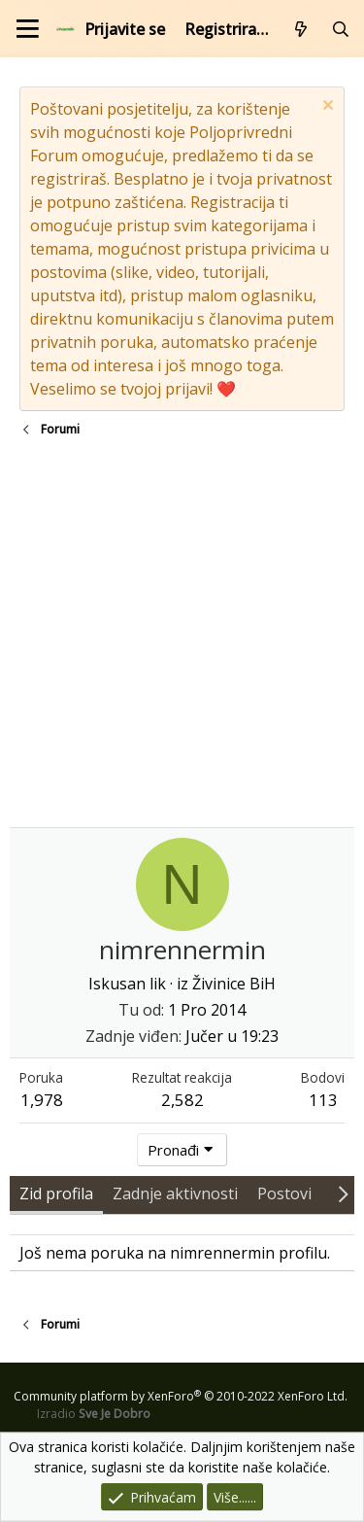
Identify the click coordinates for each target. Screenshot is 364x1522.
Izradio (93, 1413)
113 (323, 1100)
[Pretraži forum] (340, 29)
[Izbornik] (27, 28)
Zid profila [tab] (56, 1193)
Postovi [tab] (284, 1193)
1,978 (41, 1100)
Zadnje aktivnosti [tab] (175, 1193)
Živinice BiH (234, 983)
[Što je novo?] (301, 29)
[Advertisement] (182, 635)
